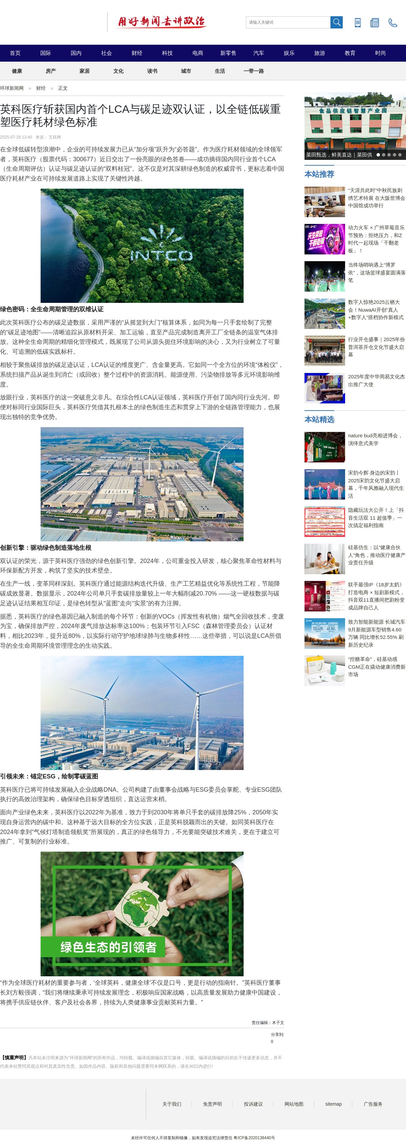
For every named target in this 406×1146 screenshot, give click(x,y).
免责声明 (212, 1104)
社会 (106, 53)
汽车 (258, 53)
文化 (118, 71)
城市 (186, 71)
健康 (17, 71)
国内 (76, 53)
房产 (51, 71)
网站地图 (294, 1104)
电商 (198, 53)
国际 (45, 53)
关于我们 (171, 1104)
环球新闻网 (12, 88)
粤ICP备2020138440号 (254, 1137)
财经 (137, 53)
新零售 (228, 53)
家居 (85, 71)
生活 (220, 71)
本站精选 (319, 419)
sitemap (333, 1104)
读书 (152, 71)
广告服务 (373, 1104)
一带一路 (254, 71)
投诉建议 (253, 1104)
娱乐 (289, 53)
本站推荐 (319, 174)
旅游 (319, 53)
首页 (15, 53)
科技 (167, 53)
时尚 (380, 53)
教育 (350, 53)
